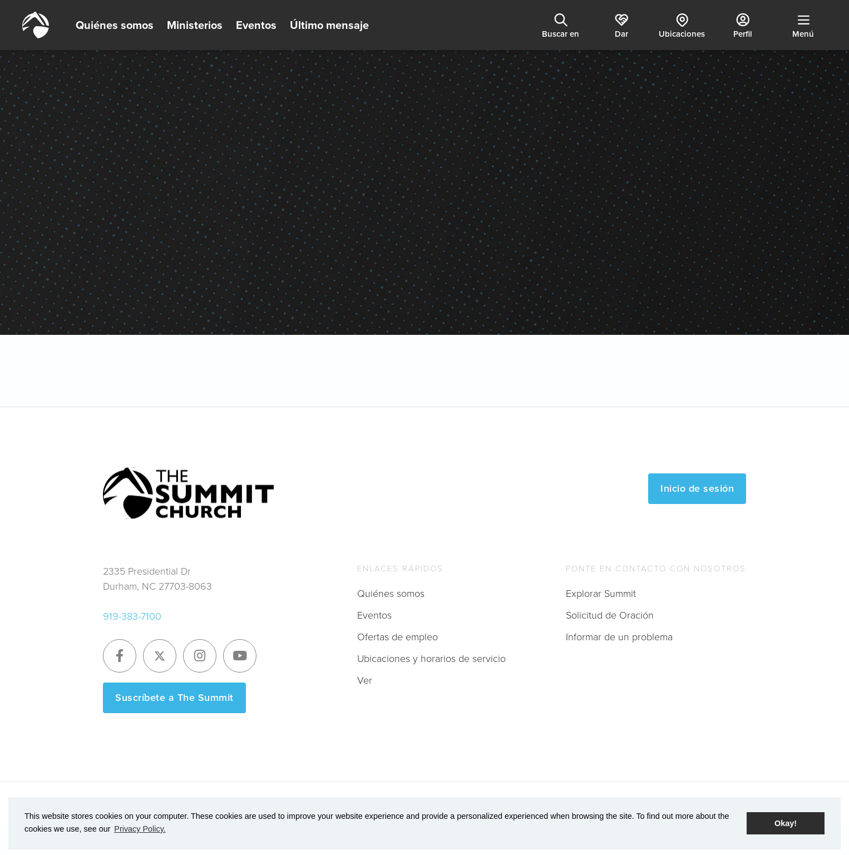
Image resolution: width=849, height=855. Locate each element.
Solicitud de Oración (610, 615)
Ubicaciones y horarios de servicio (431, 658)
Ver (364, 680)
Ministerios (195, 25)
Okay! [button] (785, 823)
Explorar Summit (601, 593)
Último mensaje (329, 25)
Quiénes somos (115, 25)
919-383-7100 (132, 616)
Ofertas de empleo (397, 637)
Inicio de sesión (697, 488)
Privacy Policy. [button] (140, 828)
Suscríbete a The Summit (174, 697)
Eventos (256, 25)
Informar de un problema (619, 637)
